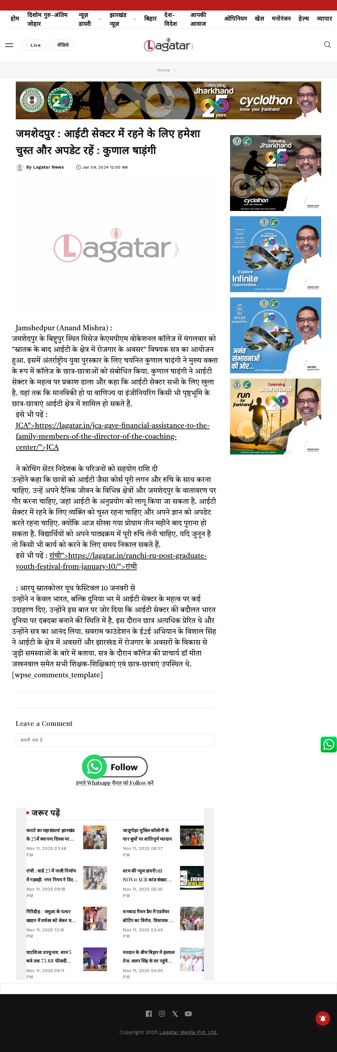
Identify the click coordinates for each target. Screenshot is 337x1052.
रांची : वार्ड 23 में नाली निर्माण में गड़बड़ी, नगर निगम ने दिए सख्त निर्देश (51, 879)
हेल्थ (303, 18)
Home (163, 70)
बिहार (150, 18)
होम (15, 18)
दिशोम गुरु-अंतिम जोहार (47, 19)
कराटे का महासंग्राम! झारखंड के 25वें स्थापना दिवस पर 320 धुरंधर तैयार (50, 839)
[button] (9, 45)
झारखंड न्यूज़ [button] (123, 19)
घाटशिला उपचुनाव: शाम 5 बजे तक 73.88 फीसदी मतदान (48, 961)
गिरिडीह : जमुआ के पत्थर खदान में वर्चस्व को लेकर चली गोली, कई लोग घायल (51, 920)
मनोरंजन (281, 18)
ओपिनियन (235, 18)
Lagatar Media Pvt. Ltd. (188, 1032)
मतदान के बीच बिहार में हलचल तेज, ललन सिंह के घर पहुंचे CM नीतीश (148, 961)
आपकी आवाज (198, 19)
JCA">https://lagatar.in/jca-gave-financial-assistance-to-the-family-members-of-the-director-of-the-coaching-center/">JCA (113, 436)
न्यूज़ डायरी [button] (90, 19)
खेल (259, 18)
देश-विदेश (170, 19)
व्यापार (324, 18)
